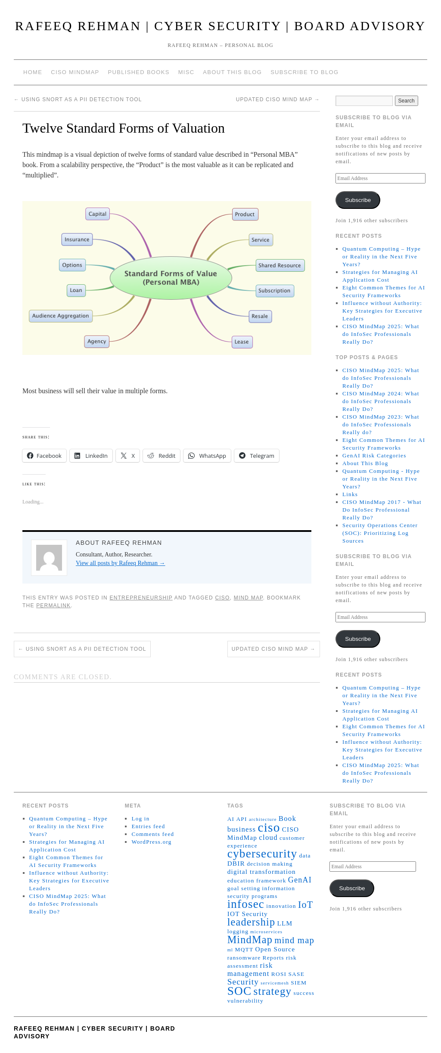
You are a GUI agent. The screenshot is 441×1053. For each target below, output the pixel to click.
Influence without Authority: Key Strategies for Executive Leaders (382, 311)
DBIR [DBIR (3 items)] (236, 863)
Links (350, 494)
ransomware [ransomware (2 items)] (244, 957)
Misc (186, 72)
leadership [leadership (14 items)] (251, 922)
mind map (248, 598)
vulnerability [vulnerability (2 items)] (245, 1000)
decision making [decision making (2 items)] (269, 863)
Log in (140, 818)
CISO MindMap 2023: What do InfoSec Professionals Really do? (380, 424)
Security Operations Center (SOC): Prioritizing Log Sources (380, 533)
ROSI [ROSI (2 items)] (278, 974)
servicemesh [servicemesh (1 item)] (275, 983)
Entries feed (148, 826)
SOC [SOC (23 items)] (239, 991)
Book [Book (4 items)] (287, 818)
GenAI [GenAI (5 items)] (300, 880)
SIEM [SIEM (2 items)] (299, 982)
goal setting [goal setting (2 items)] (244, 888)
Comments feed (152, 834)
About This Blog (232, 72)
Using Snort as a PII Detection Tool (78, 99)
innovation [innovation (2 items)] (281, 906)
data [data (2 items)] (305, 855)
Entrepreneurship (140, 598)
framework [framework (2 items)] (271, 880)
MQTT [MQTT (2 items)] (244, 949)
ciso (222, 598)
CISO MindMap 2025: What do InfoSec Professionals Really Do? (380, 334)
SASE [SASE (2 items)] (296, 974)
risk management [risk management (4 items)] (250, 969)
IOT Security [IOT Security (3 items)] (247, 913)
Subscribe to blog (304, 72)
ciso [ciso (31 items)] (269, 827)
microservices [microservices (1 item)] (266, 931)
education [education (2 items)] (241, 880)
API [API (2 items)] (241, 819)
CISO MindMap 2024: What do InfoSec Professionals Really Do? (380, 401)
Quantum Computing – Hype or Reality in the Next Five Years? (381, 256)
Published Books (139, 72)
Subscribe (358, 200)
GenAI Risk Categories (374, 455)
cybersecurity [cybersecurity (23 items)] (262, 853)
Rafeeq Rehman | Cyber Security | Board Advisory (220, 26)
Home (32, 72)
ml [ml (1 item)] (230, 949)
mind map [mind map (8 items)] (294, 940)
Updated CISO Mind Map (278, 99)
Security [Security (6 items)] (243, 981)
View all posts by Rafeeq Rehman (120, 563)
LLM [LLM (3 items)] (284, 923)
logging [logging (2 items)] (237, 931)
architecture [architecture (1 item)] (263, 819)
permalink (53, 606)
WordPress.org (151, 842)
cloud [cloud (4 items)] (268, 837)
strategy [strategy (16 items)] (273, 991)
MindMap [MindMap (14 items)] (250, 939)
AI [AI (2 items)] (231, 819)
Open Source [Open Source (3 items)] (275, 949)
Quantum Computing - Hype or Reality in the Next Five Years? (381, 479)
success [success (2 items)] (304, 993)
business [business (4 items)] (241, 829)
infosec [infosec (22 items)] (245, 904)
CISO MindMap (75, 72)
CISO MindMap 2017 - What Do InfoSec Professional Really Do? (382, 510)
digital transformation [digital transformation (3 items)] (261, 871)
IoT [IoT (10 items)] (305, 904)
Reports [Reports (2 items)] (273, 957)
